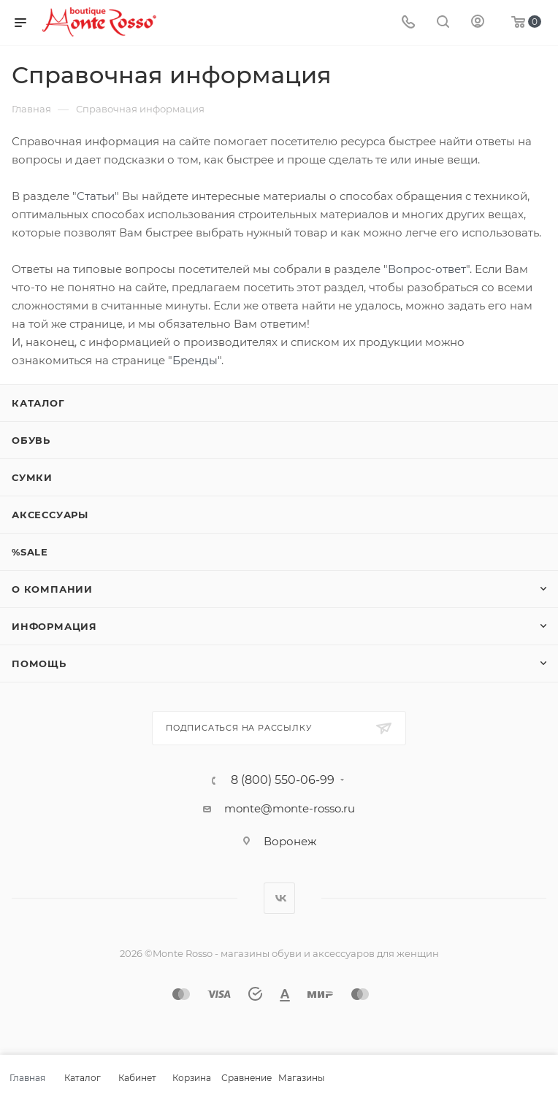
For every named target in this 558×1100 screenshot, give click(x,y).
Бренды (195, 360)
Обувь (31, 440)
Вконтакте (279, 898)
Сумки (32, 477)
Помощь (39, 663)
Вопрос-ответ (427, 269)
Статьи (96, 196)
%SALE (30, 552)
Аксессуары (50, 514)
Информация (54, 626)
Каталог (38, 403)
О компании (52, 589)
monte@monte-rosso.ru (289, 808)
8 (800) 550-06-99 (283, 780)
